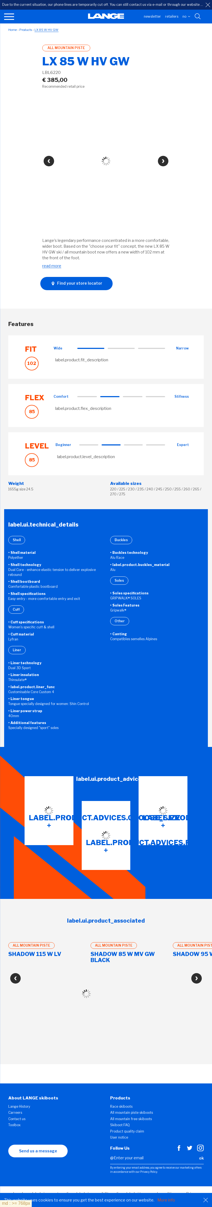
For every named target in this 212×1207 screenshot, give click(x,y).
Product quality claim (127, 1131)
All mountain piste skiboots (131, 1112)
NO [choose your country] (186, 16)
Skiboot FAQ (120, 1125)
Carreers (15, 1112)
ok (201, 1158)
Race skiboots (121, 1106)
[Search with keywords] (198, 17)
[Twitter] (189, 1149)
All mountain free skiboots (131, 1119)
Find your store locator (76, 283)
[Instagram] (200, 1149)
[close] (208, 5)
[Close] (205, 1200)
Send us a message (38, 1151)
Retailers (171, 16)
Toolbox (14, 1125)
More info (166, 1200)
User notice (119, 1137)
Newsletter (152, 16)
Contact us (16, 1119)
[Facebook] (179, 1149)
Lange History (19, 1106)
